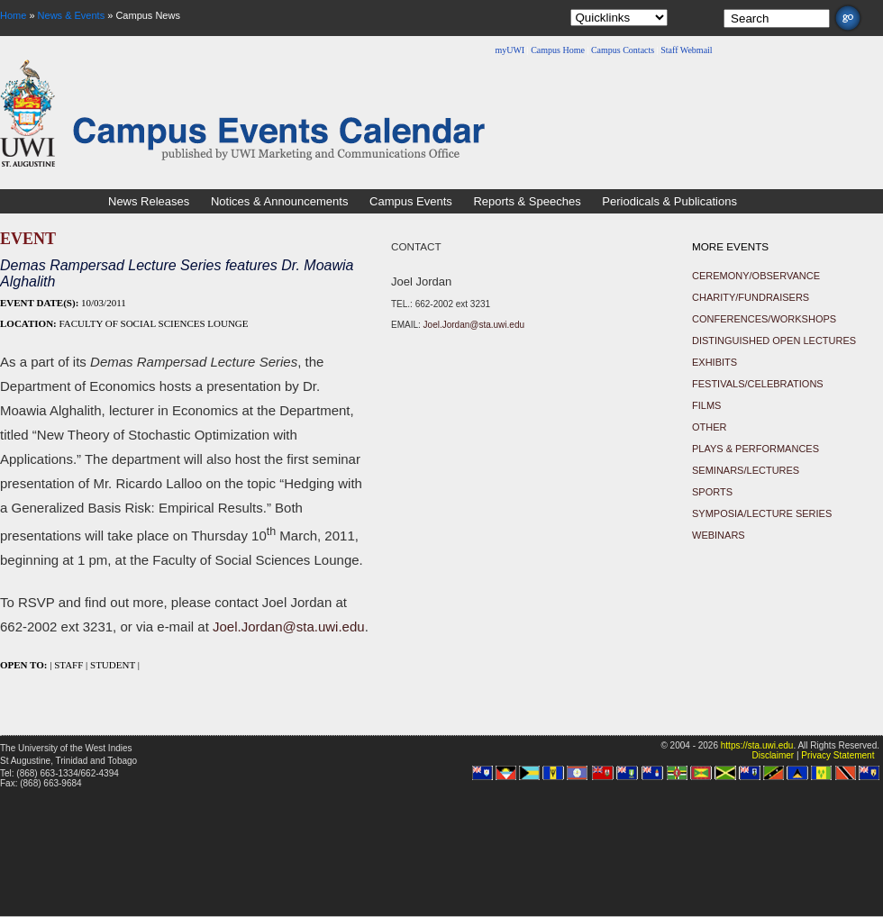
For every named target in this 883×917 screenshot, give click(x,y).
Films (706, 405)
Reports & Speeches (526, 201)
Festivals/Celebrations (758, 383)
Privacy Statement (837, 755)
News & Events (71, 15)
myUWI (509, 50)
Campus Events (410, 201)
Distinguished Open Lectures (774, 340)
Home (13, 15)
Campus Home (558, 50)
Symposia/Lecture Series (762, 513)
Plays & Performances (755, 448)
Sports (712, 491)
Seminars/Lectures (745, 470)
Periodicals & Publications (669, 201)
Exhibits (714, 362)
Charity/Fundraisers (750, 297)
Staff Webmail (686, 50)
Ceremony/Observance (756, 275)
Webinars (718, 535)
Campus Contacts (622, 50)
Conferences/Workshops (764, 318)
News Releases (148, 201)
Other (709, 427)
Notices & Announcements (279, 201)
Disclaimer (772, 755)
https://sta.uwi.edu (757, 745)
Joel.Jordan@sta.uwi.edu (289, 626)
